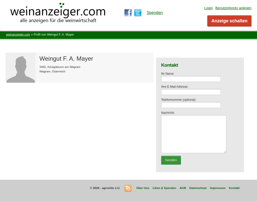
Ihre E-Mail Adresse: (174, 86)
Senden (171, 160)
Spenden (155, 13)
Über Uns (142, 187)
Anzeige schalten (229, 20)
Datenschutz (198, 187)
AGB (182, 187)
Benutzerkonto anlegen (233, 8)
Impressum (218, 187)
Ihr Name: (167, 73)
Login (208, 8)
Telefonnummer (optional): (178, 100)
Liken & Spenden (164, 187)
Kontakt (234, 187)
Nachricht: (168, 113)
